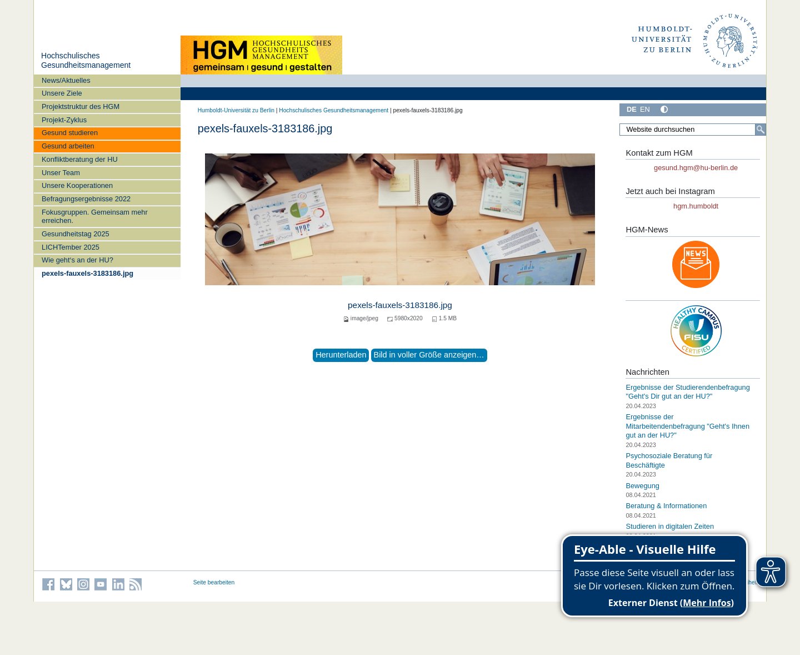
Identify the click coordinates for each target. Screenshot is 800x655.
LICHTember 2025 (70, 247)
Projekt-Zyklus (64, 120)
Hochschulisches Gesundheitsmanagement (86, 60)
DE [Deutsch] (632, 109)
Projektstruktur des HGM (80, 106)
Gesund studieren (70, 132)
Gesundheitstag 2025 (75, 234)
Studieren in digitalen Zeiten (670, 526)
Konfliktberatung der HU (80, 159)
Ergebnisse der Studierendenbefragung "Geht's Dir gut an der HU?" (687, 392)
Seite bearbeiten (214, 582)
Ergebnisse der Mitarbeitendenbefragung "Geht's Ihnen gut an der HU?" (687, 426)
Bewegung (642, 485)
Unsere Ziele (62, 93)
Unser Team (61, 172)
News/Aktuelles (66, 80)
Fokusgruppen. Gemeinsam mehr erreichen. (95, 216)
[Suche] (760, 129)
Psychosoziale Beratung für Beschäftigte (669, 460)
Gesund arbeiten (68, 146)
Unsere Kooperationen (77, 185)
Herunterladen (341, 354)
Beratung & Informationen (666, 506)
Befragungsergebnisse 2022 (86, 199)
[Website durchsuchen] (692, 129)
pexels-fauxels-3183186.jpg (87, 273)
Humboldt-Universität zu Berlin (236, 110)
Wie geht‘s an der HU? (77, 260)
